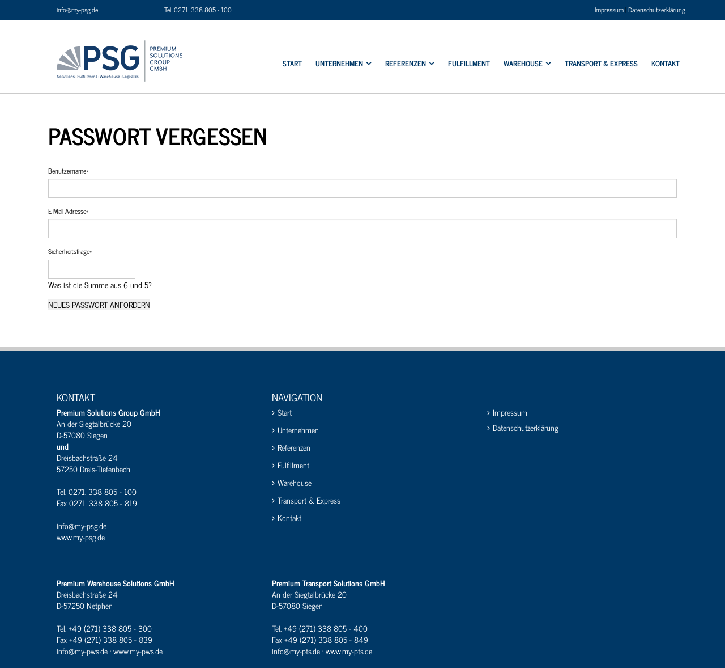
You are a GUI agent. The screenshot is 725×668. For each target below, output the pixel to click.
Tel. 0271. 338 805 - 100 (198, 9)
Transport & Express (309, 500)
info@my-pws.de (82, 650)
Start (285, 412)
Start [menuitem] (292, 63)
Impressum (609, 9)
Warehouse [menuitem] (523, 63)
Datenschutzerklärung (656, 9)
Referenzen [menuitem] (405, 63)
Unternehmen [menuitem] (339, 63)
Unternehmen (298, 430)
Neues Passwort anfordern (99, 304)
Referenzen (294, 448)
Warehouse (295, 483)
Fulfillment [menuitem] (469, 63)
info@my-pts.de (296, 650)
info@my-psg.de (77, 9)
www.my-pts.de (349, 650)
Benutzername (68, 171)
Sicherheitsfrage (70, 251)
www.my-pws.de (138, 650)
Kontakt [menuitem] (665, 63)
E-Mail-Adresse (68, 211)
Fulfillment (293, 465)
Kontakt (289, 518)
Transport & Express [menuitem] (601, 63)
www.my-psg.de (81, 536)
